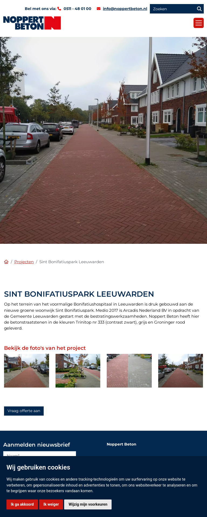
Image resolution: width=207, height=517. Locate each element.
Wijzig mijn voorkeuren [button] (87, 504)
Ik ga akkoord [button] (22, 504)
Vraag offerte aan (24, 410)
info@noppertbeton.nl (125, 8)
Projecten (24, 261)
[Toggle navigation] (199, 23)
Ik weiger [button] (51, 504)
